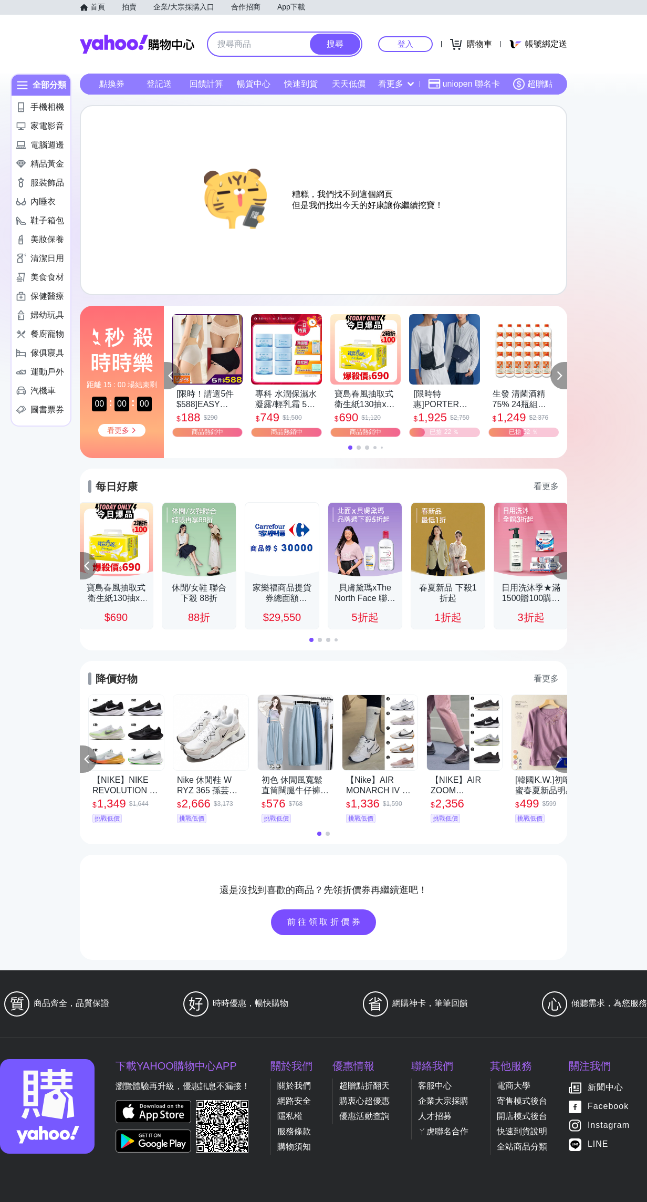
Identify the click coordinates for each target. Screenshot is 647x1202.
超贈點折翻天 (364, 1085)
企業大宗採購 (443, 1100)
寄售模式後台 (522, 1100)
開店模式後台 (522, 1116)
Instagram (609, 1125)
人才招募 (435, 1116)
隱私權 (289, 1116)
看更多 (396, 83)
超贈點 (532, 84)
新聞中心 (605, 1087)
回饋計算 (206, 83)
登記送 (159, 83)
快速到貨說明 (522, 1131)
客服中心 (435, 1085)
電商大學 (513, 1085)
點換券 (111, 83)
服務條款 (294, 1131)
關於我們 (294, 1085)
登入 (405, 43)
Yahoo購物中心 (137, 44)
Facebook (608, 1106)
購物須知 (294, 1146)
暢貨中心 (253, 83)
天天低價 (349, 83)
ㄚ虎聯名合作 (443, 1131)
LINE (598, 1144)
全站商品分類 (522, 1146)
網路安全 (294, 1100)
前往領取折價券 (325, 921)
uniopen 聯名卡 (464, 84)
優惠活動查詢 (364, 1116)
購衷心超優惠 (364, 1100)
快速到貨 (301, 83)
